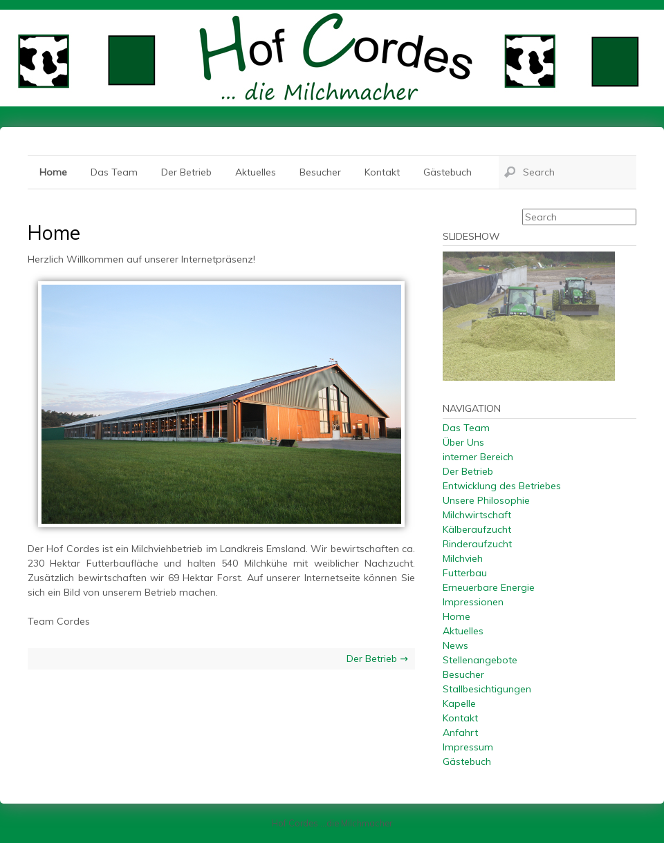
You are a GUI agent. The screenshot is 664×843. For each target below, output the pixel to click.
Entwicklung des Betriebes (502, 486)
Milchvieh (463, 558)
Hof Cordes (332, 58)
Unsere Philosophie (486, 500)
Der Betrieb (186, 172)
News (455, 645)
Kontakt (382, 172)
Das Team (114, 172)
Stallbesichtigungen (487, 689)
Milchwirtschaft (477, 515)
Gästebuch (447, 172)
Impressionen (473, 602)
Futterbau (465, 573)
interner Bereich (478, 457)
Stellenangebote (480, 660)
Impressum (468, 747)
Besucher (320, 172)
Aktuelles (255, 172)
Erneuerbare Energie (489, 587)
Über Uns (463, 442)
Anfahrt (460, 732)
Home (53, 172)
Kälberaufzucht (477, 529)
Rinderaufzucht (477, 544)
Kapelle (459, 703)
